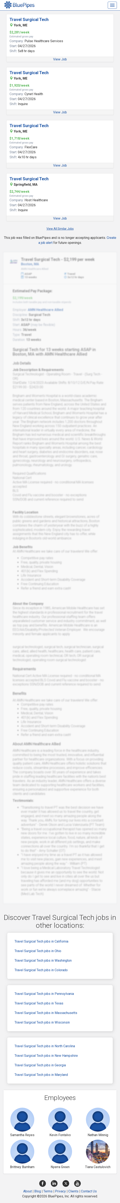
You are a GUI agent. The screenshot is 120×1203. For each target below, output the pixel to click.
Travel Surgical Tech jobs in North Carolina (45, 1046)
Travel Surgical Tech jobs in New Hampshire (46, 1056)
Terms (48, 1191)
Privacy (60, 1191)
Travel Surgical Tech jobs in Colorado (41, 970)
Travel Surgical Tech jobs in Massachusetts (46, 1013)
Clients (73, 1191)
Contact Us (89, 1191)
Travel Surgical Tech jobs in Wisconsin (42, 1022)
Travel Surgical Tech (29, 19)
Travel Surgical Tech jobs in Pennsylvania (44, 994)
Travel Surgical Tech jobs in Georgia (40, 1065)
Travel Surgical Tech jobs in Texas (39, 1003)
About (27, 1191)
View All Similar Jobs (60, 228)
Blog (37, 1191)
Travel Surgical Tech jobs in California (41, 941)
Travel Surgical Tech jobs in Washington (43, 960)
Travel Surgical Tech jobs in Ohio (38, 951)
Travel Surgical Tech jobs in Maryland (41, 1075)
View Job (60, 59)
